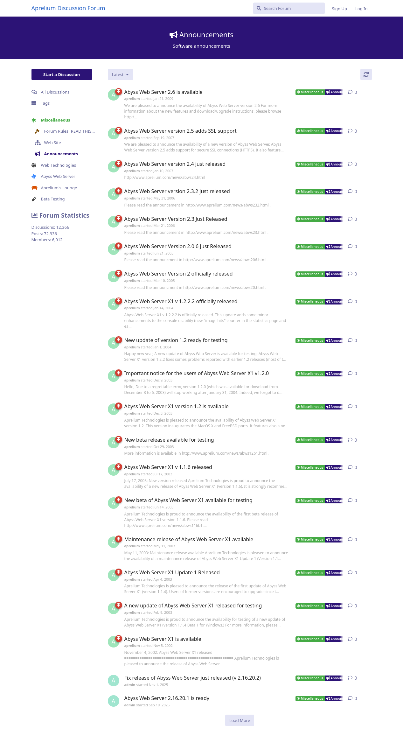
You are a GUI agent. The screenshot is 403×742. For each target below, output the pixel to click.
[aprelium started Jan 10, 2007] (113, 166)
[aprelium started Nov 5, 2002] (113, 642)
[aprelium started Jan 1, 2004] (113, 343)
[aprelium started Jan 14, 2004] (113, 304)
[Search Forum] (289, 8)
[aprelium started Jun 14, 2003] (113, 503)
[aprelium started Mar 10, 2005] (113, 276)
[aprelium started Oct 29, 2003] (113, 442)
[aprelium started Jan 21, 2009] (113, 95)
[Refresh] (366, 74)
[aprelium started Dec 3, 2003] (113, 409)
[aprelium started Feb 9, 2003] (113, 608)
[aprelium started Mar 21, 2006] (113, 222)
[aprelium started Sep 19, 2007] (113, 133)
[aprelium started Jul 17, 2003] (113, 470)
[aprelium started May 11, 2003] (113, 542)
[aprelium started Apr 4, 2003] (113, 575)
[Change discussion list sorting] (120, 74)
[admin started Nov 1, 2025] (113, 680)
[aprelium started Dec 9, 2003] (113, 376)
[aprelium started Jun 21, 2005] (113, 249)
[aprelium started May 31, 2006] (113, 194)
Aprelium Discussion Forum (68, 8)
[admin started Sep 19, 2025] (113, 701)
